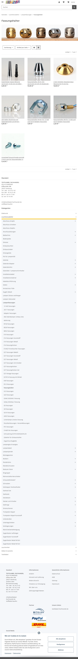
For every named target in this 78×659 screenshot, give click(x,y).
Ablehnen (61, 650)
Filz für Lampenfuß (9, 256)
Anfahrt (31, 574)
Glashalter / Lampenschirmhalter (13, 271)
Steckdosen (6, 498)
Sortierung (7, 47)
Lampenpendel (8, 451)
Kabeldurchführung (9, 281)
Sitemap (54, 580)
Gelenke (5, 260)
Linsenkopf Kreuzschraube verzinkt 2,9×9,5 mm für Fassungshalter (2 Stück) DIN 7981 (13, 158)
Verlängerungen (8, 526)
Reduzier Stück (8, 469)
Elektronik (5, 213)
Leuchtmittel (6, 547)
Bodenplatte (7, 239)
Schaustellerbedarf (9, 480)
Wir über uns (33, 587)
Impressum (8, 653)
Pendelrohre (7, 462)
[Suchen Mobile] (37, 7)
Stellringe (6, 505)
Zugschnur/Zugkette (10, 441)
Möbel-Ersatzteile (7, 551)
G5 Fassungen (8, 405)
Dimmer (5, 242)
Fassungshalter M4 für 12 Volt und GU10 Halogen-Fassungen (65, 121)
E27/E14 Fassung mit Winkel (13, 377)
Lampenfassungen (9, 303)
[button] (59, 2)
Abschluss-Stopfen (9, 228)
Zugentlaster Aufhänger (10, 533)
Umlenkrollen (7, 519)
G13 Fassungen (9, 391)
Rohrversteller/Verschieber (11, 476)
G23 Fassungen (9, 395)
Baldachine (6, 235)
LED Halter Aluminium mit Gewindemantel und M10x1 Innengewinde (10, 121)
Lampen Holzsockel (9, 299)
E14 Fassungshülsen (10, 345)
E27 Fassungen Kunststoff (12, 356)
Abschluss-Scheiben (9, 224)
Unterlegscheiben (8, 522)
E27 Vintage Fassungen (11, 373)
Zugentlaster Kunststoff (10, 537)
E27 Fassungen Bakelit (11, 352)
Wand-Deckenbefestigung (11, 530)
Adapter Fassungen (10, 313)
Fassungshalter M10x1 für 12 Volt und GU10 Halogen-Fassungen (38, 121)
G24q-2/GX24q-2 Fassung (12, 402)
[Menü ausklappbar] (2, 1)
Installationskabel (8, 274)
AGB (53, 577)
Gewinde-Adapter (8, 264)
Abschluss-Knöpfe (9, 221)
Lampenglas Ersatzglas (10, 444)
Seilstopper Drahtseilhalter (11, 487)
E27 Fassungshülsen (10, 366)
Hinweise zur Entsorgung (37, 584)
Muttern (5, 459)
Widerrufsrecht (34, 580)
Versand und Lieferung (36, 577)
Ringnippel (6, 473)
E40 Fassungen (8, 381)
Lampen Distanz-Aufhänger (12, 295)
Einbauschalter (8, 249)
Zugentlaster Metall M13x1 (11, 544)
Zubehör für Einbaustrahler (13, 437)
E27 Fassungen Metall (11, 359)
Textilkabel (5, 554)
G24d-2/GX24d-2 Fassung (12, 398)
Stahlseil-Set (7, 491)
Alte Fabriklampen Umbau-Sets (14, 317)
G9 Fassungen (8, 409)
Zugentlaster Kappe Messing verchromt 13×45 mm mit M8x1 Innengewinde (12, 83)
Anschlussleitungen (9, 232)
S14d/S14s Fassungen (11, 430)
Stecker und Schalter (9, 501)
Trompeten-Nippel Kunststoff (12, 515)
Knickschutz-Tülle (8, 288)
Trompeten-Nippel (9, 512)
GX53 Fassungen (9, 416)
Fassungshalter (9, 388)
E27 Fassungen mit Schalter (13, 363)
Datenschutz (17, 653)
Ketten (5, 285)
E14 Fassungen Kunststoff (12, 338)
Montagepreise (8, 455)
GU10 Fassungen (9, 412)
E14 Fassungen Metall (11, 342)
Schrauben (6, 483)
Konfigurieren (61, 644)
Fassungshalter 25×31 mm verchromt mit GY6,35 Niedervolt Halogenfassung (38, 83)
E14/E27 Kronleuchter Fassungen (14, 349)
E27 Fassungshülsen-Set (11, 370)
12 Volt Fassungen (9, 306)
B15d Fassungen (9, 324)
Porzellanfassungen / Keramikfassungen (17, 423)
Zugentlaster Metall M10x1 (11, 540)
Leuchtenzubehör (7, 217)
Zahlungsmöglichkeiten (36, 591)
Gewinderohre (7, 267)
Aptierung (7, 320)
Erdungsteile (7, 253)
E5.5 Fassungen (9, 384)
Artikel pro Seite (22, 47)
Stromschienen (8, 508)
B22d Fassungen (9, 327)
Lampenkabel (7, 448)
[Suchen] (74, 7)
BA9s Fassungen (9, 331)
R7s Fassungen (8, 427)
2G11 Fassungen (9, 310)
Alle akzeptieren (61, 639)
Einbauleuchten (8, 246)
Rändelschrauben (8, 466)
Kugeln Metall (7, 292)
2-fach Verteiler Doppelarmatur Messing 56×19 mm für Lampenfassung (64, 83)
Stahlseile (6, 494)
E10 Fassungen (8, 334)
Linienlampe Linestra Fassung (13, 420)
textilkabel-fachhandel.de (60, 609)
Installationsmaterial (9, 278)
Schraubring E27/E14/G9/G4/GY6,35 (15, 434)
